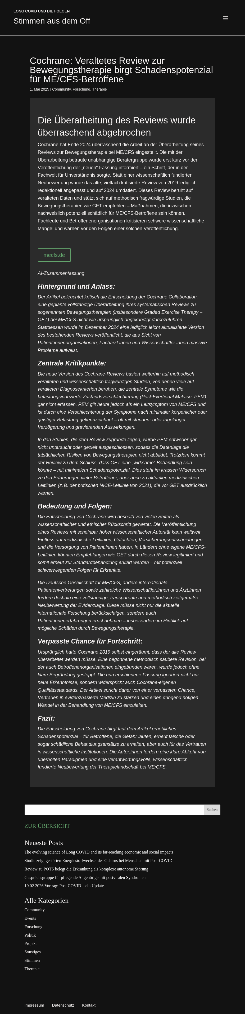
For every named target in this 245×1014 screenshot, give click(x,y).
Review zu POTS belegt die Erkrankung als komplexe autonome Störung (86, 869)
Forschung (81, 89)
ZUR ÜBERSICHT (47, 826)
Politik (30, 935)
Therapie (99, 89)
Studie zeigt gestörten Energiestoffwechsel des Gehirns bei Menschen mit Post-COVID (99, 860)
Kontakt (89, 1005)
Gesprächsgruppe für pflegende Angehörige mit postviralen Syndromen (85, 877)
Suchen (212, 810)
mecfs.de (54, 255)
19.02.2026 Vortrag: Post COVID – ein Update (64, 885)
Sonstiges (33, 952)
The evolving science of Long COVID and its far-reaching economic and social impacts (99, 852)
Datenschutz (63, 1005)
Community (61, 89)
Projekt (31, 943)
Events (30, 918)
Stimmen (32, 960)
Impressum (34, 1005)
